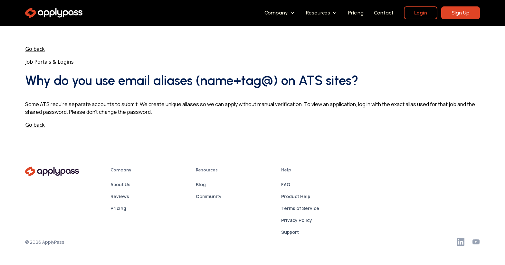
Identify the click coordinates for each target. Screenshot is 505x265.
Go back (35, 48)
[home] (53, 13)
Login (420, 13)
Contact (384, 13)
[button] (280, 13)
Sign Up (461, 13)
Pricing (356, 13)
